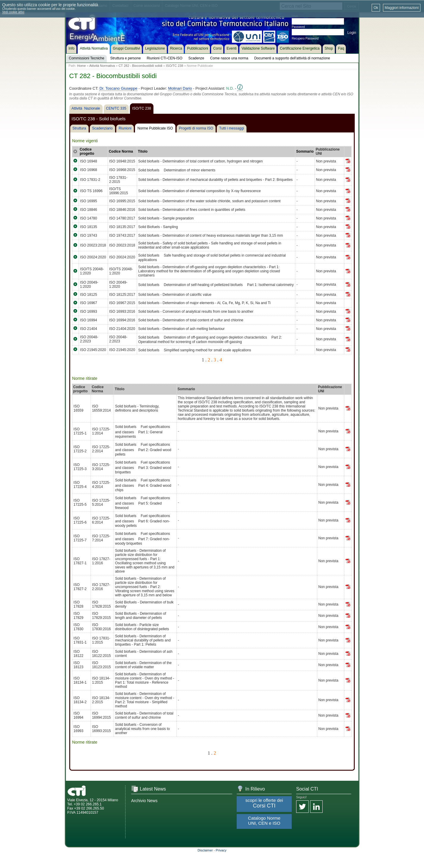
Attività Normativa (102, 65)
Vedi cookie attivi (13, 12)
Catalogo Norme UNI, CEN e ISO (264, 821)
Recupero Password (305, 38)
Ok (375, 8)
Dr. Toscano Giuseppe (118, 88)
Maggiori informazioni (402, 8)
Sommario (305, 151)
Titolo (142, 151)
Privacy (221, 850)
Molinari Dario (180, 88)
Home (81, 65)
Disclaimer (205, 850)
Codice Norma (121, 151)
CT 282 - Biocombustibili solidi (140, 65)
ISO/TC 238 (174, 65)
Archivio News (144, 800)
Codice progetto (87, 151)
